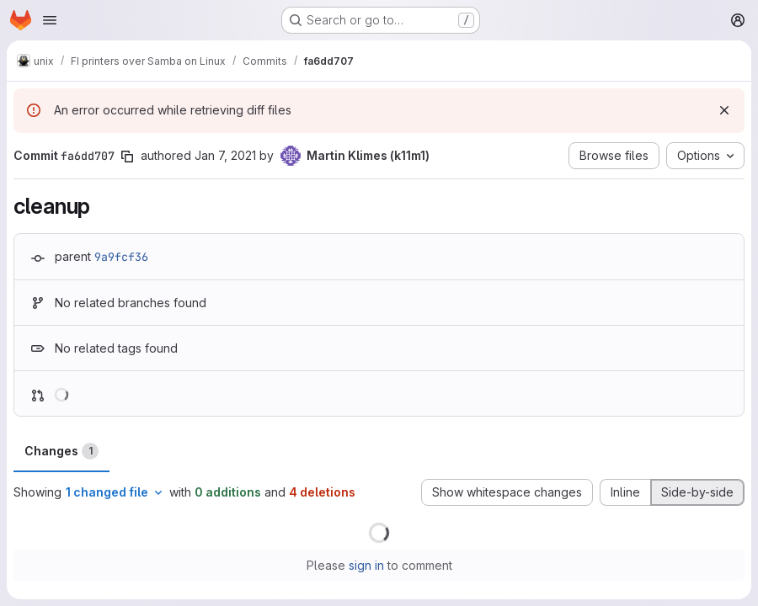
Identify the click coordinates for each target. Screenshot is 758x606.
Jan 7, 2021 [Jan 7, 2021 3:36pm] (225, 155)
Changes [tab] (61, 451)
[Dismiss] (724, 110)
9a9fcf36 (121, 256)
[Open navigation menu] (49, 20)
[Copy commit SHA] (127, 156)
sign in (366, 565)
